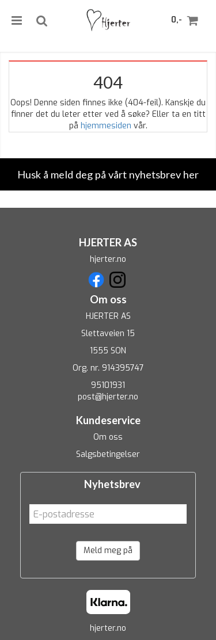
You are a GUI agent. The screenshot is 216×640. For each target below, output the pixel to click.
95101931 (108, 385)
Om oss (108, 437)
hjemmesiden (106, 125)
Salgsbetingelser (108, 454)
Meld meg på (108, 550)
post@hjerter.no (108, 396)
